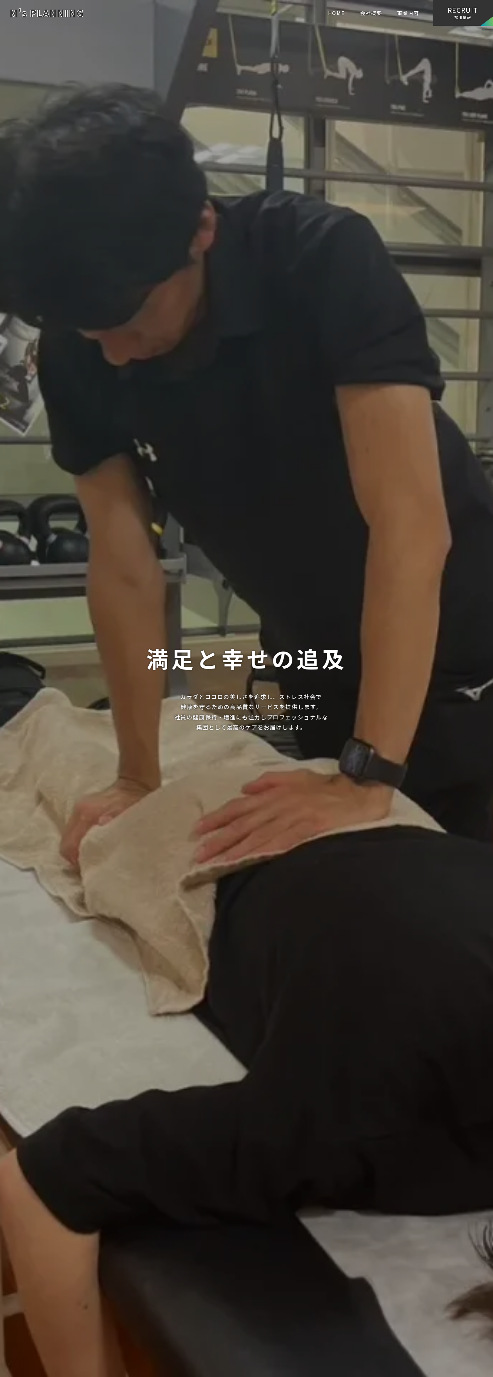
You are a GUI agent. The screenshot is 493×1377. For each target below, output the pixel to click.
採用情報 (463, 12)
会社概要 (371, 13)
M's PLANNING (46, 13)
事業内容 (408, 13)
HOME (336, 13)
